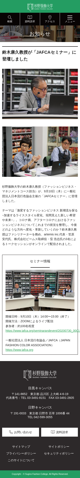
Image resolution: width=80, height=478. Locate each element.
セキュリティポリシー (59, 453)
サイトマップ (21, 446)
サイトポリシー (58, 446)
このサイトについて (21, 460)
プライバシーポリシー (21, 453)
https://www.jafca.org (19, 349)
